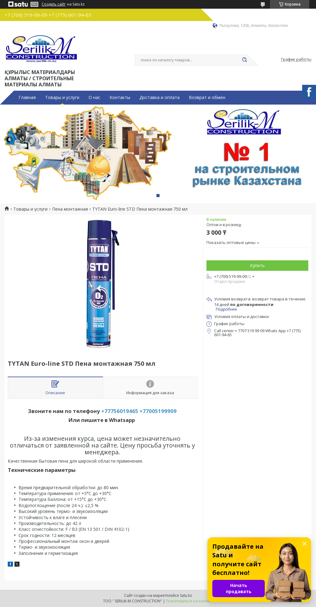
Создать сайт (53, 4)
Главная (27, 97)
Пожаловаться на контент (189, 601)
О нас (94, 97)
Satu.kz (186, 595)
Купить (257, 265)
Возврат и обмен (207, 97)
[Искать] (244, 60)
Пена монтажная (70, 209)
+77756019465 (119, 411)
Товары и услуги (62, 97)
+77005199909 (158, 411)
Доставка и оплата (159, 97)
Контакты (120, 97)
